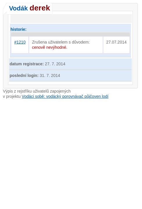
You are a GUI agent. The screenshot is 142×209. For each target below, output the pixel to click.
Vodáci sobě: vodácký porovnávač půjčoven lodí (65, 96)
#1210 (20, 42)
